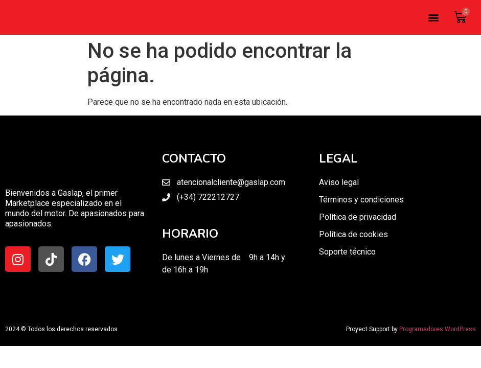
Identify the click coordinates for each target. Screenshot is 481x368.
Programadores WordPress (437, 329)
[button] (433, 17)
